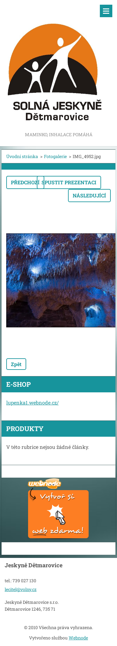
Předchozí (25, 182)
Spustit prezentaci (68, 182)
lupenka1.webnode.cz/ (32, 402)
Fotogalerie (55, 156)
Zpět (16, 364)
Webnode (78, 638)
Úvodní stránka (22, 156)
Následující (89, 195)
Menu (106, 11)
